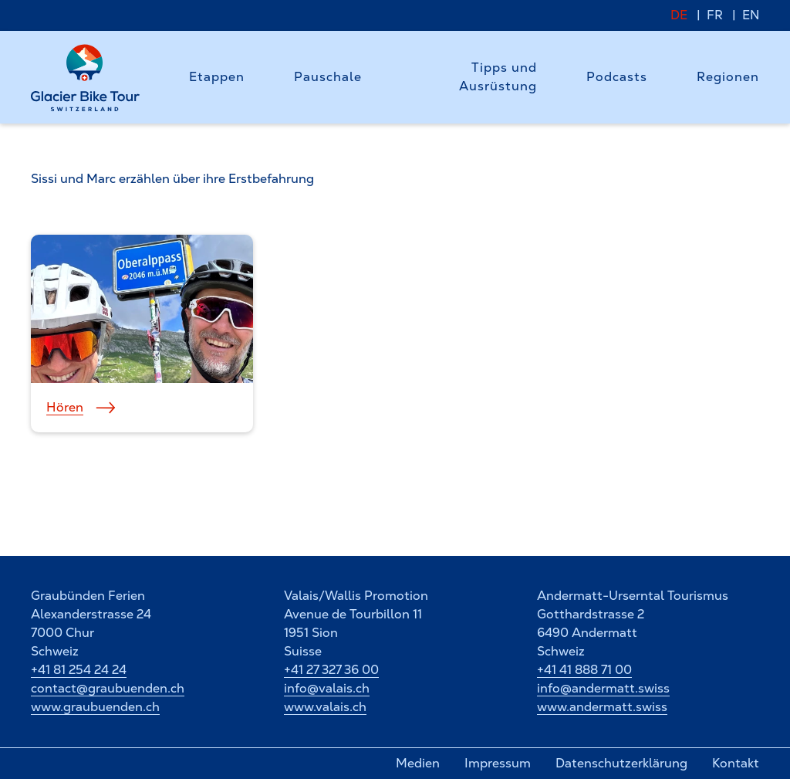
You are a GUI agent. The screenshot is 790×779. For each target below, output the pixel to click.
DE (678, 15)
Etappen (217, 77)
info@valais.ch (327, 688)
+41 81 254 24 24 (79, 670)
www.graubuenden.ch (95, 707)
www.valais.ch (325, 707)
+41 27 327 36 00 (331, 670)
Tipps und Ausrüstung (498, 76)
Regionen (728, 77)
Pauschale (328, 77)
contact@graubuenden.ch (107, 688)
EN (750, 15)
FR (715, 15)
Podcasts (616, 77)
